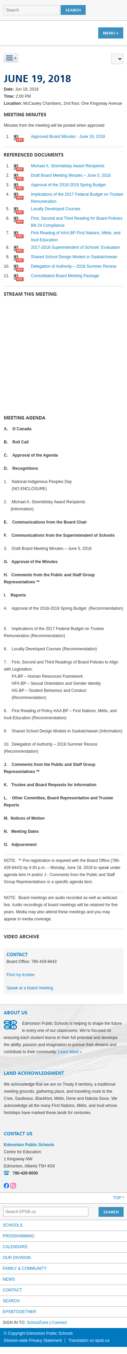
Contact (12, 1290)
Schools (13, 1225)
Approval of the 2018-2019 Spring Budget (68, 185)
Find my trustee (20, 974)
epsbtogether (19, 1311)
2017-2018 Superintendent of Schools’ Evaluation (75, 247)
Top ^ (118, 1197)
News (9, 1279)
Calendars (15, 1246)
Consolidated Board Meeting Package (65, 275)
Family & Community (25, 1268)
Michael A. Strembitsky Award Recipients (67, 166)
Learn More (68, 1051)
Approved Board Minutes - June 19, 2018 (68, 136)
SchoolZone (37, 1322)
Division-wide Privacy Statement (33, 1340)
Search (11, 1301)
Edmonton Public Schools (33, 33)
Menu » (111, 33)
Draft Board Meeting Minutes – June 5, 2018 (70, 175)
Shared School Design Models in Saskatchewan (74, 257)
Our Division (17, 1257)
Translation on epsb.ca (88, 1340)
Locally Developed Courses (55, 209)
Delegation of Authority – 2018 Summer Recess (74, 266)
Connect (59, 1322)
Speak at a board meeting (29, 988)
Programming (18, 1236)
